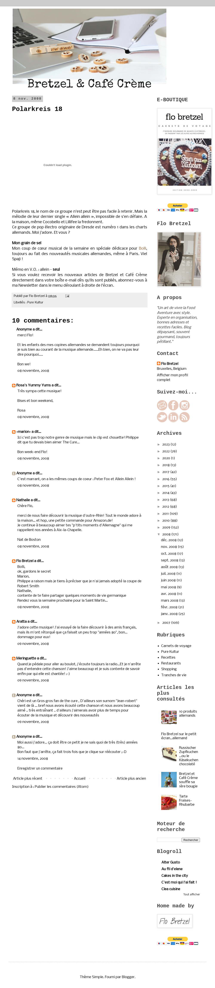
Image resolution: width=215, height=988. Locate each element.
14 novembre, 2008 (32, 759)
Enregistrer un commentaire (40, 769)
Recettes (168, 658)
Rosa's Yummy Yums (33, 385)
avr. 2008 (169, 594)
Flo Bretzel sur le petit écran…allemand (179, 736)
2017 (166, 472)
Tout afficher (191, 894)
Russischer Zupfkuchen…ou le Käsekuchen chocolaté (188, 756)
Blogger (128, 977)
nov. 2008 (169, 547)
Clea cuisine (170, 889)
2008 (166, 534)
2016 (166, 479)
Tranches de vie (173, 675)
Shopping (169, 669)
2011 (166, 514)
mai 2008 (169, 587)
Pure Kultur (35, 302)
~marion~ (23, 432)
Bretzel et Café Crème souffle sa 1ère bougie (188, 780)
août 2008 (169, 567)
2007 (166, 623)
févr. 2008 (169, 607)
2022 (166, 451)
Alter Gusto (170, 862)
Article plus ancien (131, 779)
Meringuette (26, 658)
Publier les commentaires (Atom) (62, 787)
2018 (166, 465)
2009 (166, 527)
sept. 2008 (170, 560)
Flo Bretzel (24, 561)
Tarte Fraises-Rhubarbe (187, 800)
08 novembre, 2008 (33, 371)
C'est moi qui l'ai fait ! (179, 882)
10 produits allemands (188, 714)
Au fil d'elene (172, 869)
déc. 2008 (169, 540)
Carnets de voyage (176, 646)
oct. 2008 (169, 554)
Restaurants (171, 663)
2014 (166, 493)
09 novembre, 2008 (33, 644)
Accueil (79, 779)
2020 (166, 458)
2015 (166, 486)
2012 (166, 507)
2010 (166, 521)
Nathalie (23, 500)
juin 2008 (169, 580)
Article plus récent (27, 779)
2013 (166, 500)
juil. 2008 (168, 574)
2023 (166, 445)
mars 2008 (170, 601)
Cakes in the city (174, 876)
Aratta (21, 622)
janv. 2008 (169, 614)
